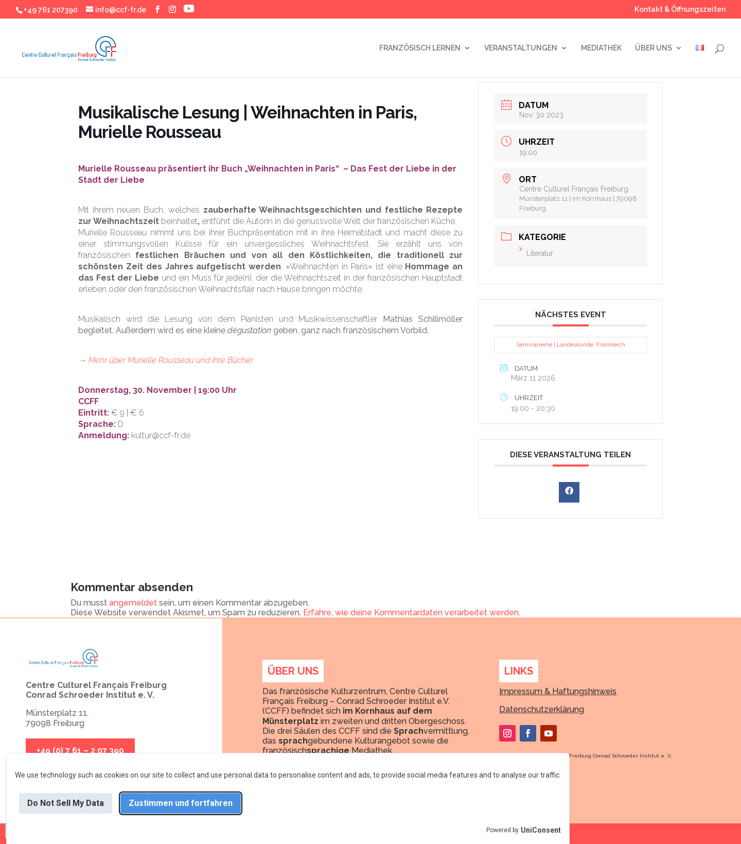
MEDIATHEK (601, 48)
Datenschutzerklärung (541, 709)
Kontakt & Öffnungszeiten (680, 9)
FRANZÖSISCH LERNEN (420, 48)
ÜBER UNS (653, 48)
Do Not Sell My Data (65, 803)
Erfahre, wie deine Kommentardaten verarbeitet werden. (411, 612)
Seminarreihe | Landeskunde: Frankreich (570, 344)
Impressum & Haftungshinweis (557, 691)
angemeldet (133, 603)
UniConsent (541, 830)
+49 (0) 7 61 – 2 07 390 (80, 750)
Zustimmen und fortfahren (181, 803)
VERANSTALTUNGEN (520, 48)
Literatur (536, 253)
